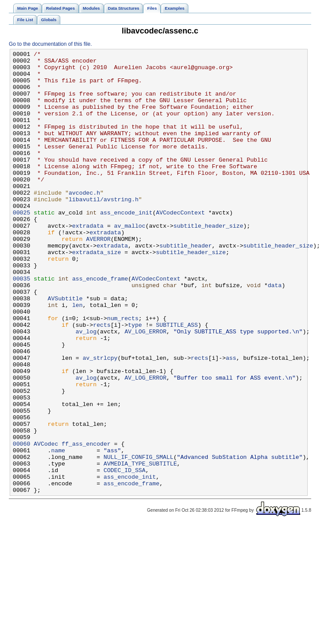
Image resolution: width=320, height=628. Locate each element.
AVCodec (46, 523)
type (135, 380)
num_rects (122, 372)
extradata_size (96, 293)
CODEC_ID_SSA (124, 554)
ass (231, 420)
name (58, 531)
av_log (86, 388)
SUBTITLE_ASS (177, 380)
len (77, 356)
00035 (21, 325)
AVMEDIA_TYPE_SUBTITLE (140, 546)
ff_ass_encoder (86, 523)
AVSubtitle (65, 348)
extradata (87, 261)
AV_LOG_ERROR (145, 388)
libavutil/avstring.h (104, 229)
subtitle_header (185, 285)
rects (101, 380)
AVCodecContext (180, 245)
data (275, 332)
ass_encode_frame (100, 325)
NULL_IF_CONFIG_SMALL (138, 539)
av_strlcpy (100, 420)
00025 (21, 245)
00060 (21, 523)
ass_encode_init (126, 245)
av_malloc (129, 261)
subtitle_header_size (208, 261)
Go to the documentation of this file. (50, 44)
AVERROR (98, 277)
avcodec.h (84, 221)
